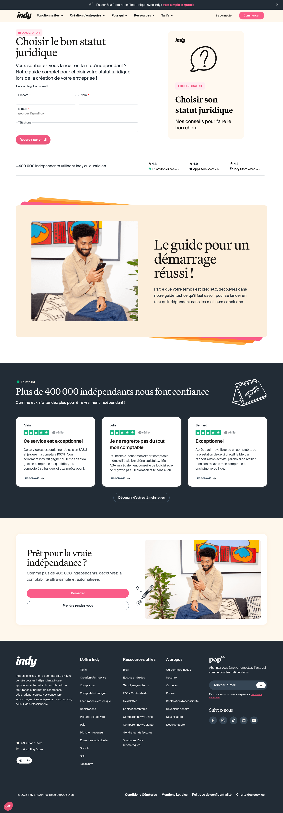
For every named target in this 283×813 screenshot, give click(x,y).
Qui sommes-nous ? (178, 670)
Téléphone (24, 122)
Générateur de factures (137, 732)
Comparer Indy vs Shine (138, 717)
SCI (82, 756)
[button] (8, 806)
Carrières (172, 685)
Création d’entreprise (93, 677)
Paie (82, 725)
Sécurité (171, 677)
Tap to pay (86, 764)
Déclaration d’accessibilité (182, 701)
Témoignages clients (136, 685)
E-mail (22, 109)
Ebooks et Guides (134, 677)
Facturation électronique (95, 701)
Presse (170, 693)
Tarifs (83, 670)
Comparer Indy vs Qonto (138, 725)
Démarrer (78, 593)
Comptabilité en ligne (93, 693)
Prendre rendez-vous (78, 606)
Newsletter (130, 701)
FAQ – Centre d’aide (135, 693)
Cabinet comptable (135, 709)
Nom (84, 95)
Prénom (23, 95)
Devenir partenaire (177, 709)
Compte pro (87, 685)
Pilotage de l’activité (92, 717)
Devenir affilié (174, 717)
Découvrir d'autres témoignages (141, 498)
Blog (126, 670)
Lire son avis (31, 478)
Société (85, 748)
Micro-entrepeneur (92, 732)
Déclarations (88, 709)
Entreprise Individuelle (94, 740)
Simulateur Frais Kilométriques (133, 743)
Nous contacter (176, 725)
